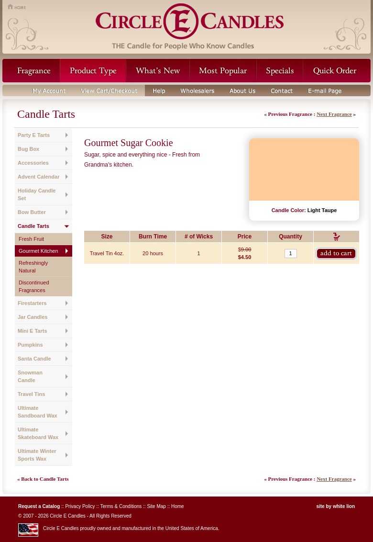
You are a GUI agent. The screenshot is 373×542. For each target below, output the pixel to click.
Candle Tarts (33, 226)
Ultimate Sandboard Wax (37, 411)
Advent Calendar (38, 177)
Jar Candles (32, 317)
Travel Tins (31, 394)
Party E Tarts (34, 135)
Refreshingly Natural (33, 266)
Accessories (33, 163)
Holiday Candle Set (36, 194)
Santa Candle (34, 358)
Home (177, 506)
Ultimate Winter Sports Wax (37, 455)
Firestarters (32, 303)
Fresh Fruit (31, 239)
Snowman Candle (30, 376)
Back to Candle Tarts (44, 479)
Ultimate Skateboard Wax (38, 433)
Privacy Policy (80, 506)
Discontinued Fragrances (34, 286)
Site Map (156, 506)
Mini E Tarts (32, 331)
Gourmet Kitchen (38, 251)
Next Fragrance (334, 114)
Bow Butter (32, 212)
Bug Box (28, 149)
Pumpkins (30, 345)
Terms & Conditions (121, 506)
